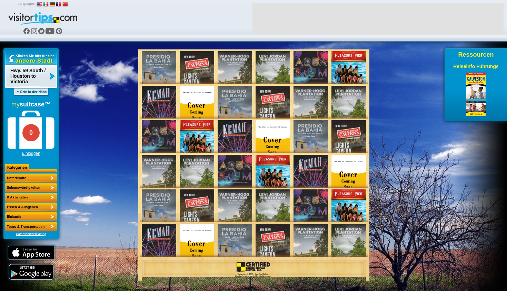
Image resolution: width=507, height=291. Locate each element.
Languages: (27, 4)
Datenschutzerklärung (31, 234)
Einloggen (31, 153)
